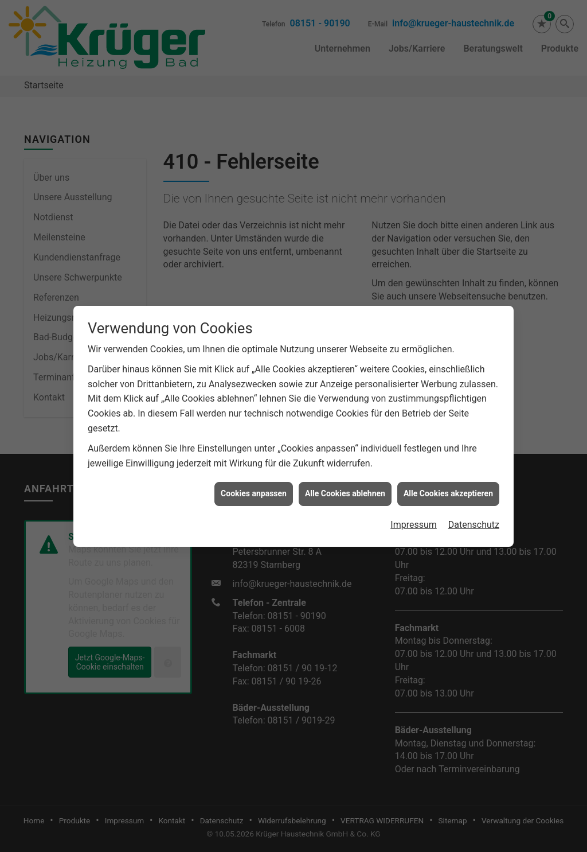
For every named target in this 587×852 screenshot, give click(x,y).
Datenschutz (473, 516)
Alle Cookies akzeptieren (448, 484)
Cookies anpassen (254, 484)
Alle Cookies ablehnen (345, 484)
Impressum (413, 516)
